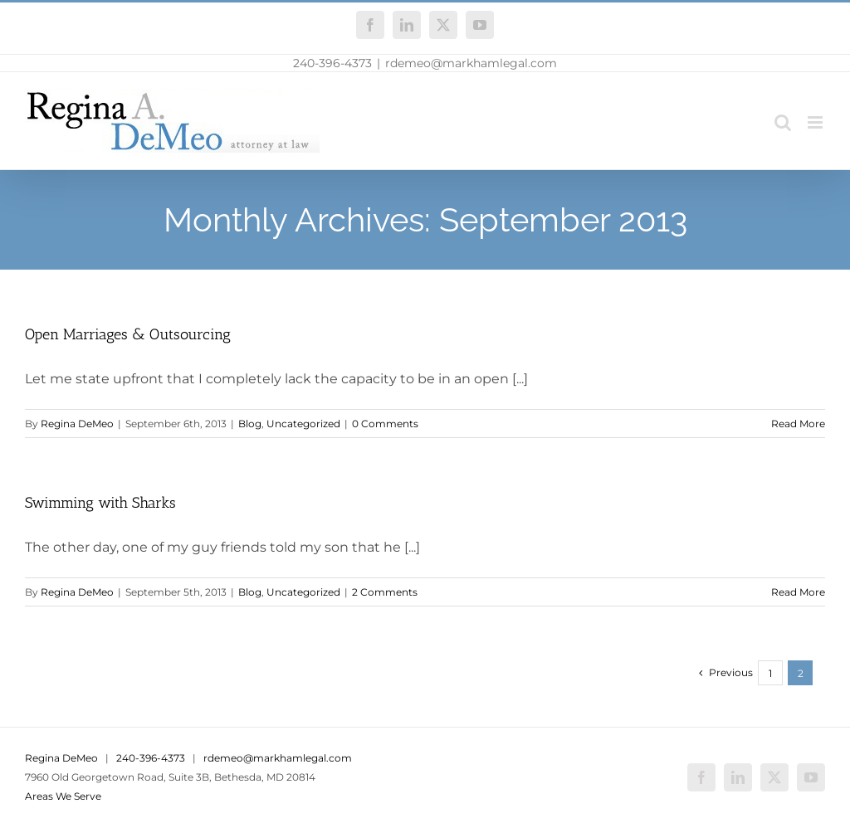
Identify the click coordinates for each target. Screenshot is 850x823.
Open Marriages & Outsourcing (128, 334)
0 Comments (385, 423)
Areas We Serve (63, 796)
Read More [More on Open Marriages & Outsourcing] (798, 423)
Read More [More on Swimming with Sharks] (798, 592)
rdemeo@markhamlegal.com (471, 63)
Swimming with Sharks (100, 503)
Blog (249, 423)
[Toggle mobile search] (782, 122)
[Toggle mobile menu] (816, 122)
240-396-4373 (332, 63)
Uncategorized (303, 423)
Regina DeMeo (77, 423)
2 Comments (385, 592)
